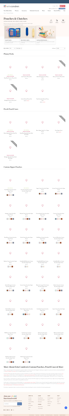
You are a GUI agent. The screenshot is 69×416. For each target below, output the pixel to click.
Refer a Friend (50, 401)
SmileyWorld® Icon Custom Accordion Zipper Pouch (58, 261)
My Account (56, 8)
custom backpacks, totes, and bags (29, 382)
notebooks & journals (34, 10)
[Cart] (62, 6)
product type (18, 48)
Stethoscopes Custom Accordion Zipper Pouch (26, 357)
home (5, 13)
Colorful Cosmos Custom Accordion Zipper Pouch (26, 333)
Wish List (49, 399)
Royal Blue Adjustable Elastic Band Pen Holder (26, 133)
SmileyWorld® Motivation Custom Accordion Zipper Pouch (26, 261)
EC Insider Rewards (50, 398)
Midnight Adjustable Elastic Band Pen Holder (10, 157)
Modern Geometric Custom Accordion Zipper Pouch (58, 285)
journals (14, 371)
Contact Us (59, 403)
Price (10, 48)
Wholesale (29, 399)
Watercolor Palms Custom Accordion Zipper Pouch (59, 333)
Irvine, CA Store (40, 408)
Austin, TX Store (40, 406)
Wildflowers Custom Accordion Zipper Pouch (10, 333)
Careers (29, 407)
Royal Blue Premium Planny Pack (10, 78)
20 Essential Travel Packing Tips (19, 384)
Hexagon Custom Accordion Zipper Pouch (10, 214)
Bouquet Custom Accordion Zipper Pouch (26, 214)
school (49, 10)
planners (17, 10)
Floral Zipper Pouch (58, 130)
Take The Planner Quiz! (41, 399)
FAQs (58, 401)
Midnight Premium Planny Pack (10, 100)
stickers (8, 375)
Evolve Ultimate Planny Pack (26, 99)
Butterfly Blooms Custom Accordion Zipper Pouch (10, 309)
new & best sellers (8, 10)
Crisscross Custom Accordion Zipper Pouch (58, 214)
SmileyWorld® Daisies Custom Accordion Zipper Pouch (42, 261)
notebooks (9, 371)
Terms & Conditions (15, 406)
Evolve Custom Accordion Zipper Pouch (26, 238)
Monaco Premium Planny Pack (58, 76)
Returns (58, 399)
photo (43, 10)
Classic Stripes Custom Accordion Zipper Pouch (26, 309)
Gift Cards (49, 403)
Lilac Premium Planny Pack (26, 76)
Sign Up (19, 403)
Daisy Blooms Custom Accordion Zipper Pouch (10, 238)
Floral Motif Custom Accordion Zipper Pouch (10, 190)
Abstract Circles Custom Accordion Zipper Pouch (42, 333)
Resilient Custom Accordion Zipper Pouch (10, 261)
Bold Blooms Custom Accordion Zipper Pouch (43, 238)
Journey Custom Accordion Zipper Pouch (58, 189)
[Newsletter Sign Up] (10, 403)
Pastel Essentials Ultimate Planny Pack (42, 99)
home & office (57, 10)
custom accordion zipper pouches (29, 375)
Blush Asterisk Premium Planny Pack (42, 77)
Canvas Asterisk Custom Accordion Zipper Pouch (42, 214)
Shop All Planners (40, 398)
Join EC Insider (62, 8)
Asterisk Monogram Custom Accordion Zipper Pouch (10, 285)
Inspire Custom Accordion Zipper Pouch (58, 309)
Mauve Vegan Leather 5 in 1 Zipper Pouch (42, 131)
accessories (24, 10)
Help (51, 8)
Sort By (58, 48)
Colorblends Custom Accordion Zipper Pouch (42, 309)
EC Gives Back (30, 405)
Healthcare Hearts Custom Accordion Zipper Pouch (10, 357)
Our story (29, 398)
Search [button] (55, 6)
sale (64, 10)
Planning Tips (40, 401)
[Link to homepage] (11, 6)
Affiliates (29, 403)
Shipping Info (59, 398)
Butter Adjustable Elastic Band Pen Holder (10, 133)
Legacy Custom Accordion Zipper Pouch (42, 189)
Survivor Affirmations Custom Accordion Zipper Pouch (58, 238)
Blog (29, 409)
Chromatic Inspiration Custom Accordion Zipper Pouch (26, 190)
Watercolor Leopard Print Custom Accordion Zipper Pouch (42, 285)
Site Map (49, 405)
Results (54, 48)
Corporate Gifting (31, 401)
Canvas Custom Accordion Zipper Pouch (26, 285)
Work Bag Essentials (9, 384)
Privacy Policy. (18, 406)
